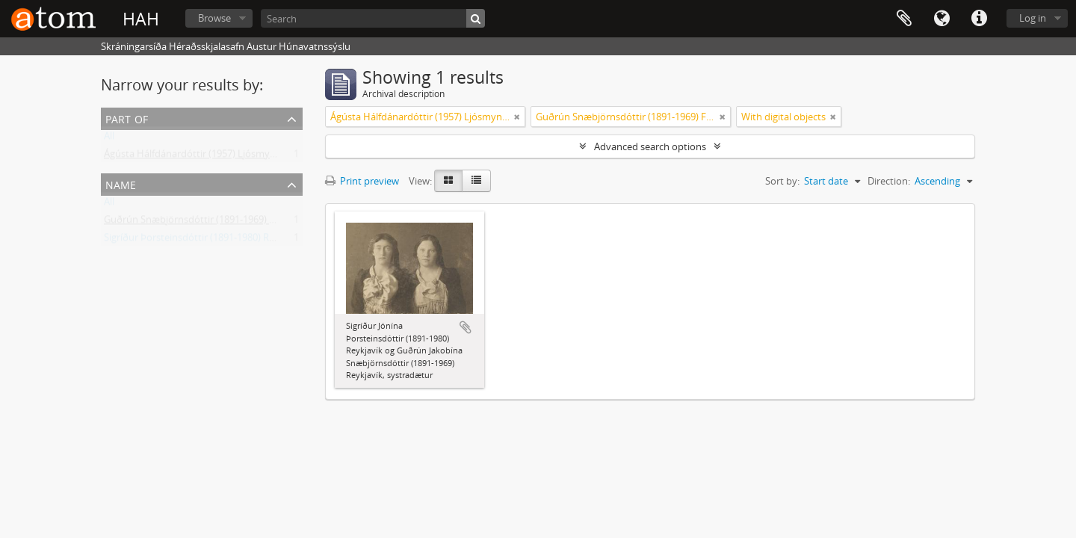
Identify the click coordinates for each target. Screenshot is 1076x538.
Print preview (362, 181)
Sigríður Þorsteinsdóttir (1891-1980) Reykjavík (204, 240)
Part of (126, 118)
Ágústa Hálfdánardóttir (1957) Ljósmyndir (196, 157)
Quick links (979, 18)
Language (941, 18)
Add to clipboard (465, 327)
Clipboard (904, 18)
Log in (1032, 18)
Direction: (889, 181)
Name (120, 183)
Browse (214, 18)
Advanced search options (650, 146)
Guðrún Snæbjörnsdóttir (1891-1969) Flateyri (203, 222)
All (109, 139)
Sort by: (782, 181)
